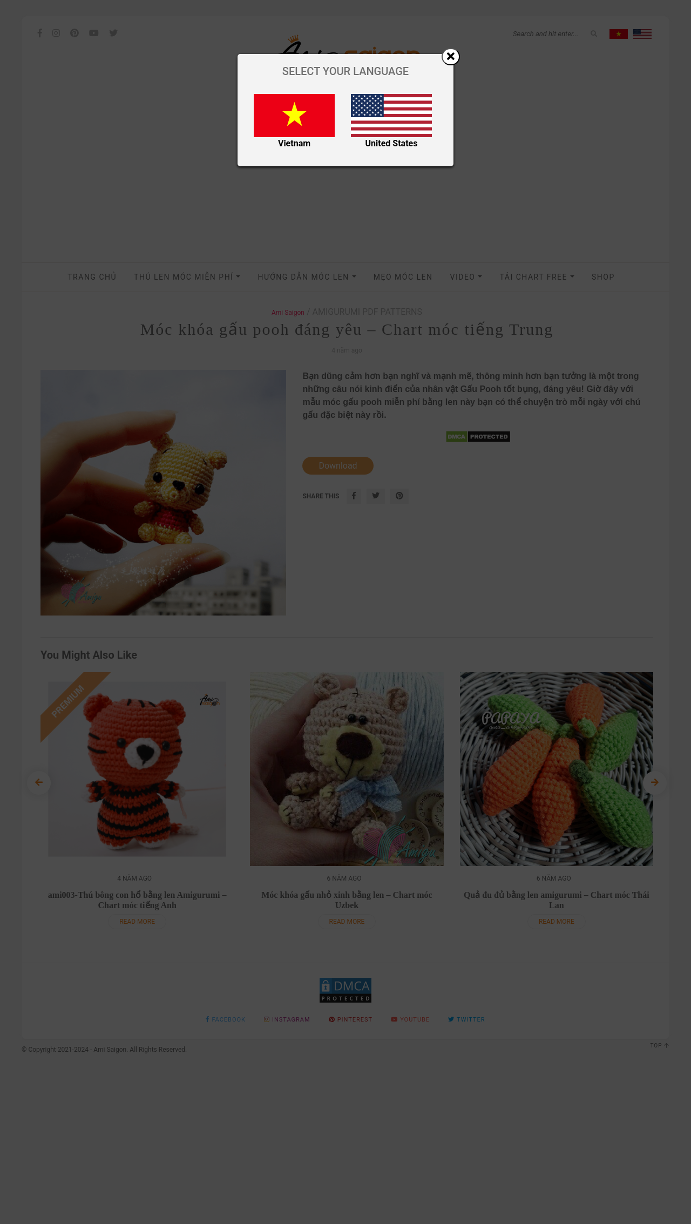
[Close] (451, 56)
